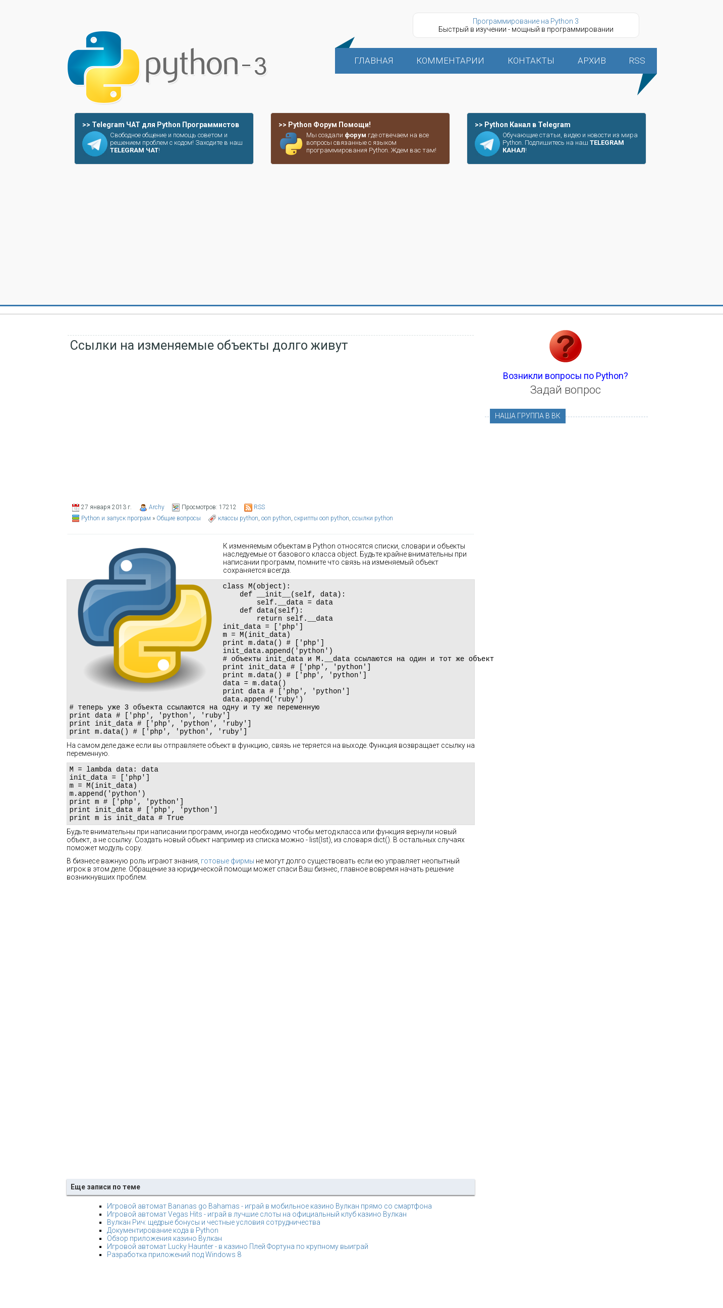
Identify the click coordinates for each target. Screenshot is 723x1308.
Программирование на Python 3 (526, 21)
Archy (156, 507)
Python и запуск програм (116, 518)
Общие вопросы (178, 518)
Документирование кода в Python (162, 1270)
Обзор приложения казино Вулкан (164, 1278)
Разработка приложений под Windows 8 (174, 1294)
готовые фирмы (227, 900)
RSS (259, 507)
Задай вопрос (565, 390)
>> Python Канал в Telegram (523, 125)
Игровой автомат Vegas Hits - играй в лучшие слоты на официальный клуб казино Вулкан (257, 1253)
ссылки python (372, 518)
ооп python (276, 518)
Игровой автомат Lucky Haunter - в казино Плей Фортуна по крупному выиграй (237, 1286)
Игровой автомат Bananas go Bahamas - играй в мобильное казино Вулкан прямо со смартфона (269, 1245)
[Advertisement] (361, 235)
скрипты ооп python (321, 518)
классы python (238, 518)
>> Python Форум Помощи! (325, 125)
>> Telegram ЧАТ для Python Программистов (160, 125)
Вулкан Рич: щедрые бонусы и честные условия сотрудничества (213, 1262)
